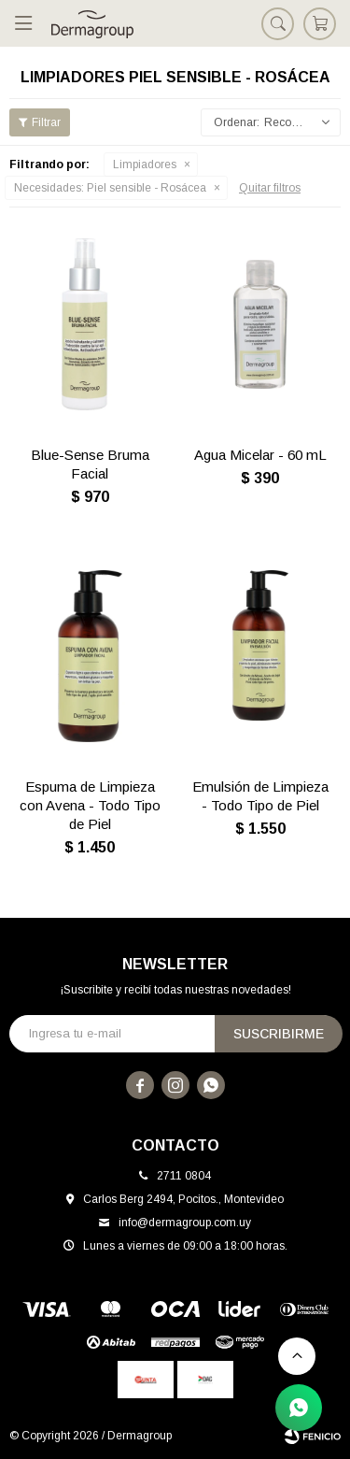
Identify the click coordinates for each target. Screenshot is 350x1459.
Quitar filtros (270, 187)
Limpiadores (144, 164)
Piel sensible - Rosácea (110, 187)
